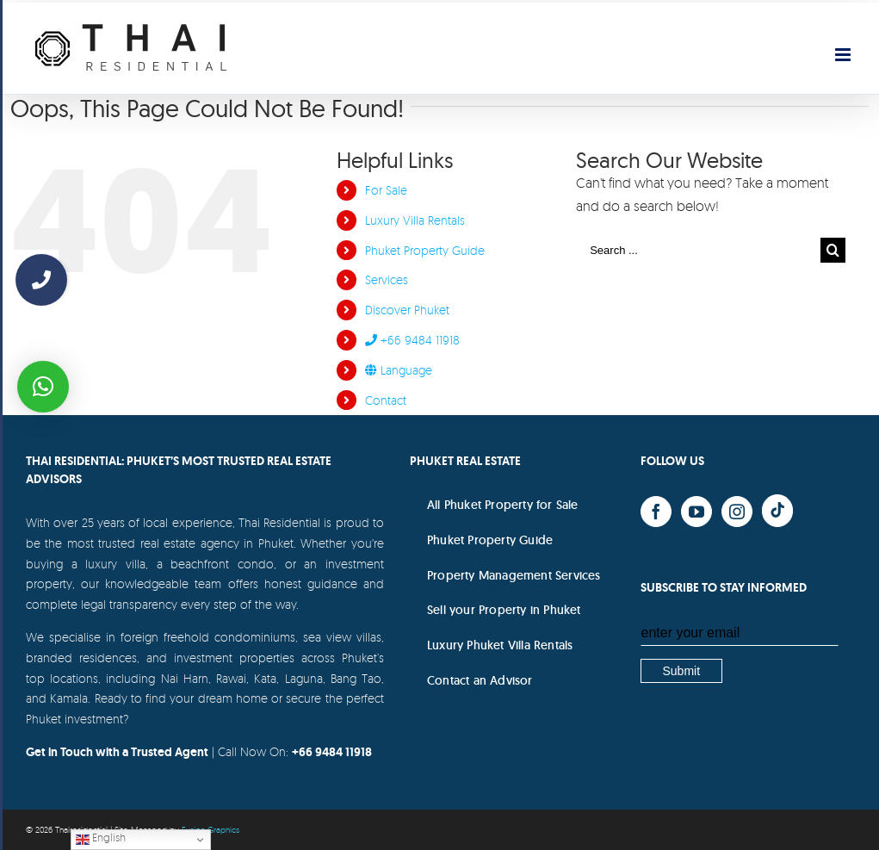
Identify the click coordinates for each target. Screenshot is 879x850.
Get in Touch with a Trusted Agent (117, 752)
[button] (43, 387)
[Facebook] (656, 511)
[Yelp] (777, 510)
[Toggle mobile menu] (844, 55)
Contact (385, 400)
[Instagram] (736, 511)
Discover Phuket (407, 309)
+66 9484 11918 (412, 339)
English (101, 838)
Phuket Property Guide (425, 250)
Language (398, 370)
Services (386, 279)
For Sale (386, 190)
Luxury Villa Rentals (415, 220)
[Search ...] (698, 250)
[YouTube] (696, 511)
